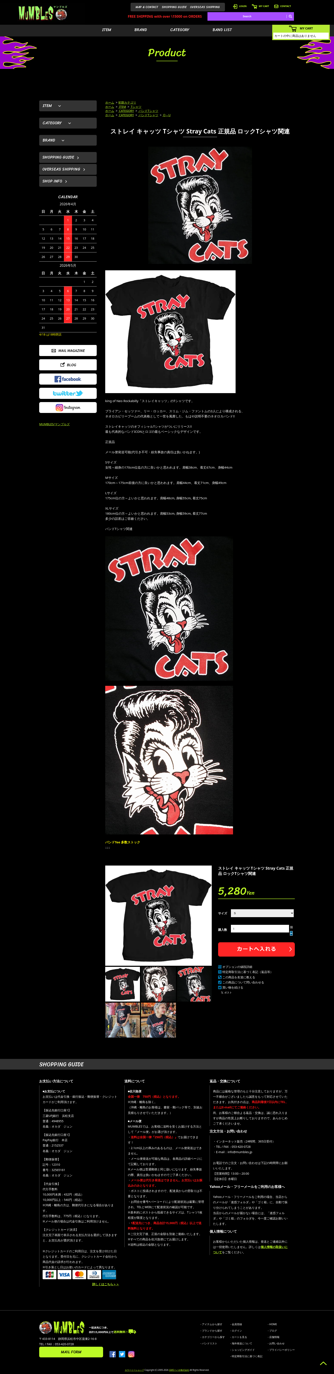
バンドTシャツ (148, 111)
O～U (166, 115)
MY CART (260, 6)
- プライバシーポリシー (281, 1350)
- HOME (272, 1324)
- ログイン (236, 1330)
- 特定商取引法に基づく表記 (246, 1356)
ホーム (109, 102)
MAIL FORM (71, 1352)
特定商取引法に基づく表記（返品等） (247, 972)
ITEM (106, 29)
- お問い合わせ (276, 1343)
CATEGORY (179, 29)
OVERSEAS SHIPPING (205, 7)
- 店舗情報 (273, 1337)
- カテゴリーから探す (212, 1337)
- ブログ (272, 1330)
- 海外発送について (241, 1343)
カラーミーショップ (134, 1369)
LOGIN (240, 6)
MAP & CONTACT (147, 7)
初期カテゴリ (127, 102)
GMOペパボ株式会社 (179, 1369)
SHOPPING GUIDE (174, 7)
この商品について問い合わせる (243, 982)
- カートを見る (238, 1337)
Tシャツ (135, 107)
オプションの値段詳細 (237, 967)
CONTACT (282, 6)
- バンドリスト (208, 1343)
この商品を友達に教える (238, 977)
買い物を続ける (232, 987)
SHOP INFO (52, 181)
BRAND (140, 29)
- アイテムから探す (211, 1324)
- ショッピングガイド (242, 1350)
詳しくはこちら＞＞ (105, 1284)
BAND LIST (222, 29)
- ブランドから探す (211, 1330)
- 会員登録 (236, 1324)
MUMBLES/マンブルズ (54, 424)
